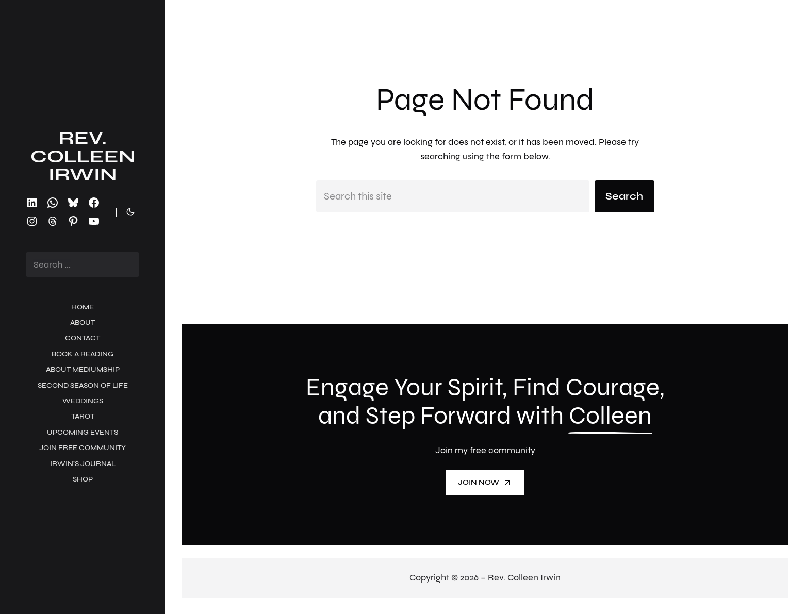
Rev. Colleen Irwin (82, 156)
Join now (485, 482)
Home (82, 307)
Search (624, 196)
